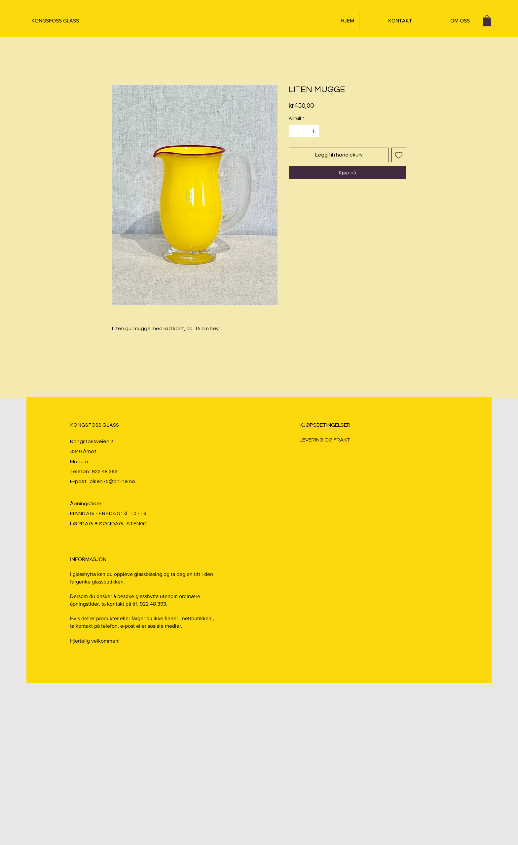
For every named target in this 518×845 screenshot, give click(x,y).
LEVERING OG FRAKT (325, 439)
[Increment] (314, 131)
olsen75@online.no (112, 481)
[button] (487, 20)
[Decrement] (294, 131)
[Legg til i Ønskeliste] (398, 155)
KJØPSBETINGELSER (325, 425)
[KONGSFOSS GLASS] (64, 20)
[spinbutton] (304, 131)
